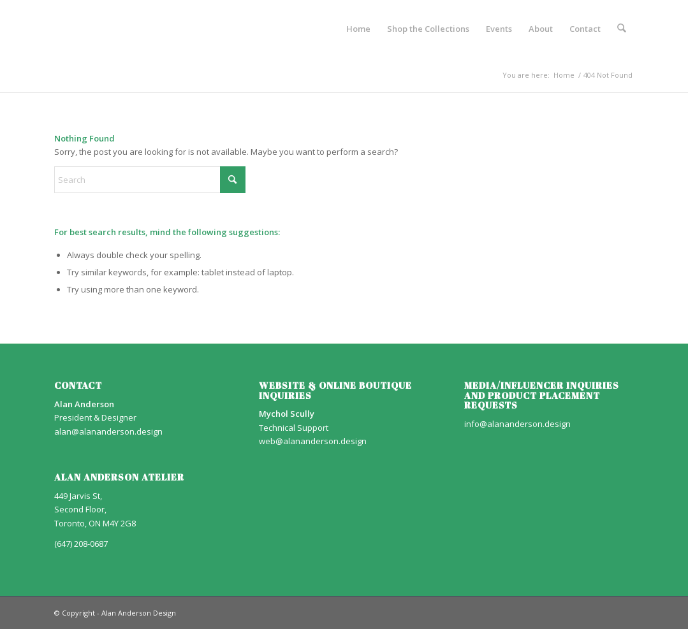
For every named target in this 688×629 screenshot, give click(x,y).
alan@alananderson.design (108, 431)
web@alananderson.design (313, 441)
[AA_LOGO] (55, 28)
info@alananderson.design (517, 424)
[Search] (621, 28)
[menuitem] (358, 28)
